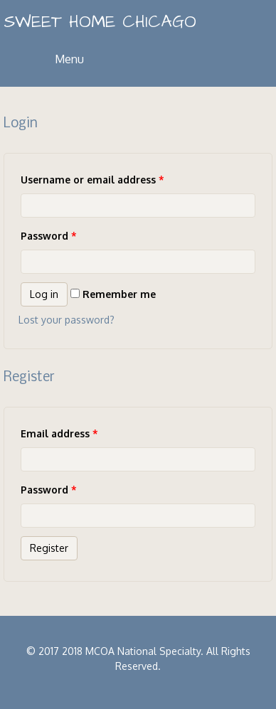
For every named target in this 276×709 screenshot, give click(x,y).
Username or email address (92, 180)
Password (49, 236)
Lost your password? (66, 320)
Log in (44, 294)
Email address (59, 433)
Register (49, 548)
